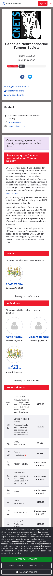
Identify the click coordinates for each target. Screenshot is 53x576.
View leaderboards (14, 95)
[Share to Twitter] (30, 76)
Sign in (43, 3)
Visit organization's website (16, 86)
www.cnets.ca (12, 193)
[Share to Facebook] (22, 76)
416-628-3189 (14, 122)
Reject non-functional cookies (26, 565)
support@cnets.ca (16, 126)
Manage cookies (26, 572)
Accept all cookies (26, 559)
